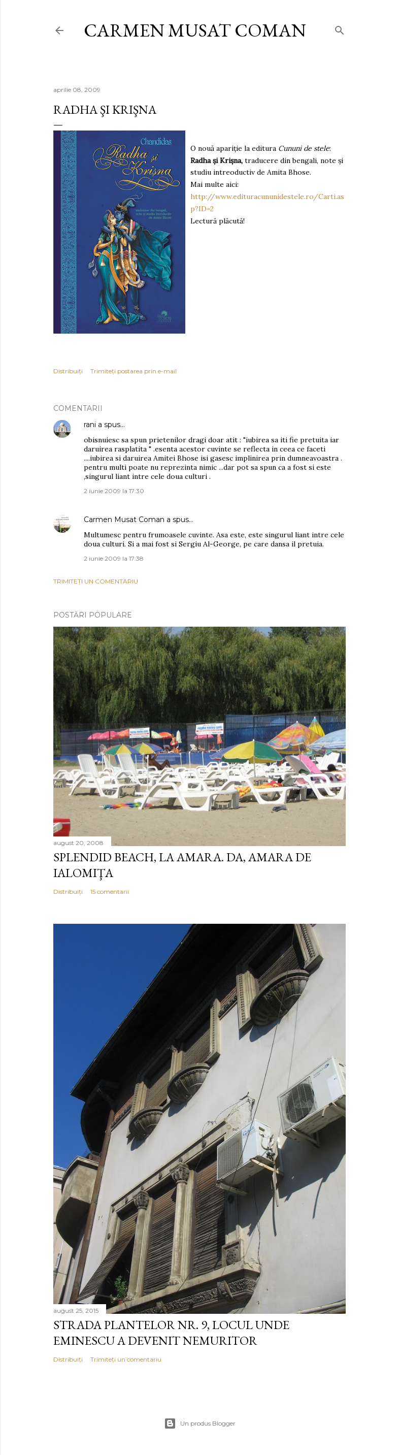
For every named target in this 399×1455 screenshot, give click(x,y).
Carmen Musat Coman (195, 30)
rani (90, 424)
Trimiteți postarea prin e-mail (133, 371)
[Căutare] (340, 28)
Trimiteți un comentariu (95, 581)
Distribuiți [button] (68, 371)
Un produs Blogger (200, 1423)
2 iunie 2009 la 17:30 (114, 491)
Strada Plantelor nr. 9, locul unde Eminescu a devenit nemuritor (171, 1332)
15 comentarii (109, 891)
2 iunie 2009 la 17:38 (114, 558)
